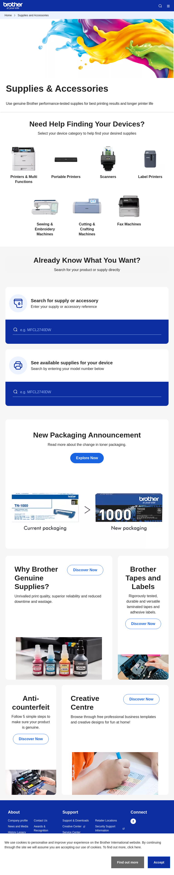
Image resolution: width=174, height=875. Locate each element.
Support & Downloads (76, 820)
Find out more (127, 862)
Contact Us (40, 820)
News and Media (18, 826)
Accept (159, 862)
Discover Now (85, 570)
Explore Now (87, 458)
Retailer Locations (106, 820)
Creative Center (72, 826)
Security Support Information (105, 828)
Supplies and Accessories (33, 15)
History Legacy (17, 832)
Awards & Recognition (41, 828)
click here (134, 847)
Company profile (18, 820)
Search (160, 6)
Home (8, 15)
